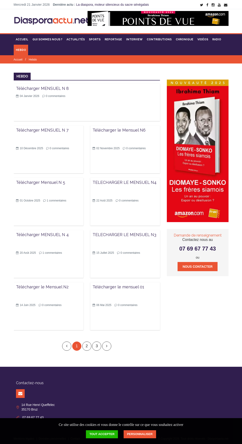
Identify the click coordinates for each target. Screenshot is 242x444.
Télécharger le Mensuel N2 (42, 285)
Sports (95, 37)
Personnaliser (140, 434)
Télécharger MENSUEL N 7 (42, 128)
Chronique (184, 37)
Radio (216, 37)
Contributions (159, 37)
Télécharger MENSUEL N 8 (42, 86)
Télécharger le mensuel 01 (118, 285)
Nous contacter (198, 265)
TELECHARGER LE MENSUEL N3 (124, 233)
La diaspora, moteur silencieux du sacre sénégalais (112, 4)
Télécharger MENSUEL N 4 (42, 233)
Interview (134, 37)
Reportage (113, 37)
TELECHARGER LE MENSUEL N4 (125, 180)
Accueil (22, 37)
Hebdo (21, 48)
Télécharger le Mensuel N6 (119, 128)
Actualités (75, 37)
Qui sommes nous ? (47, 37)
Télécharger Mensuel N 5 (40, 180)
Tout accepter (101, 434)
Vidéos (202, 37)
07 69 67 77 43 (197, 247)
